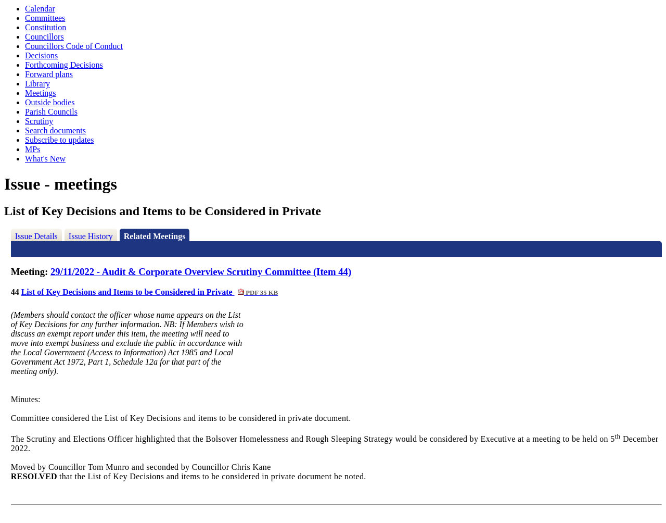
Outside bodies (50, 102)
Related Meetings (155, 236)
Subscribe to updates (59, 139)
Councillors (44, 36)
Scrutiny (39, 121)
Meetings (40, 93)
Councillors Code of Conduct (74, 46)
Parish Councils (51, 111)
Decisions (41, 55)
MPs (32, 149)
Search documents (55, 130)
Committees (45, 18)
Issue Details (36, 236)
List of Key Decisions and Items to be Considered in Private (149, 292)
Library (37, 83)
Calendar (40, 8)
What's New (45, 158)
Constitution (45, 27)
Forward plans (49, 74)
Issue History (91, 236)
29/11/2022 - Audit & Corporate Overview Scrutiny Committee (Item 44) (200, 271)
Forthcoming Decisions (64, 64)
